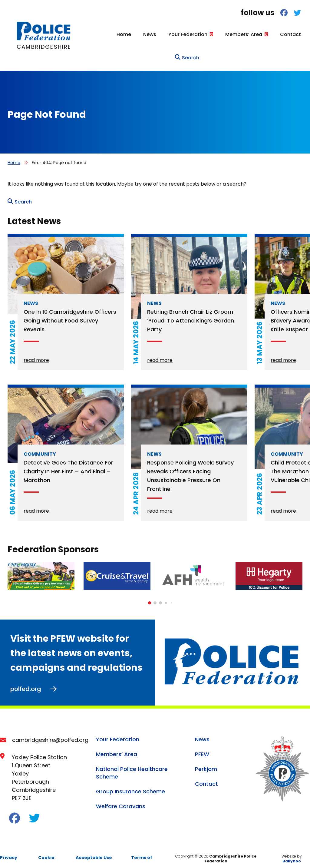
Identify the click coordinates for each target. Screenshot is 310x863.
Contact (254, 34)
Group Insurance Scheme (130, 777)
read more (36, 345)
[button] (149, 588)
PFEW (202, 739)
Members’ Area (207, 34)
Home (87, 34)
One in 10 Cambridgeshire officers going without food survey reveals (70, 306)
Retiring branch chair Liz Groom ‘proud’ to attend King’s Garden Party (190, 306)
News (113, 34)
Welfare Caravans (120, 791)
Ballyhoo (291, 846)
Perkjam (206, 754)
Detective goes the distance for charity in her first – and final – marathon (68, 456)
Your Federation (151, 34)
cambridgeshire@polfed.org (50, 725)
